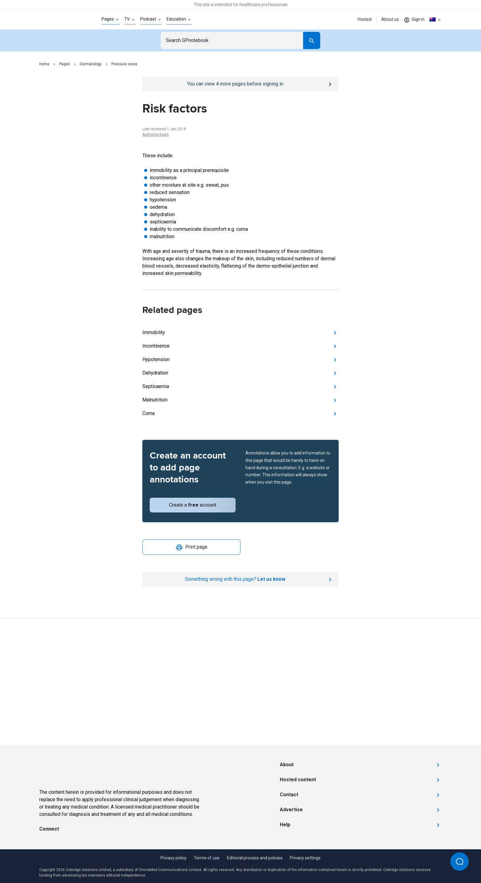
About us (390, 19)
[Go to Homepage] (60, 19)
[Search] (311, 40)
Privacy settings (305, 857)
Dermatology (91, 64)
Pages (64, 64)
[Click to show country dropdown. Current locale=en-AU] (435, 19)
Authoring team (155, 134)
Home (44, 64)
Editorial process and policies (255, 857)
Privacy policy (173, 857)
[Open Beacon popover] (459, 861)
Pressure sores (124, 64)
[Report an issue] (240, 579)
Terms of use (207, 857)
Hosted (364, 19)
